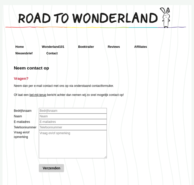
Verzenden (51, 168)
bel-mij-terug (37, 95)
